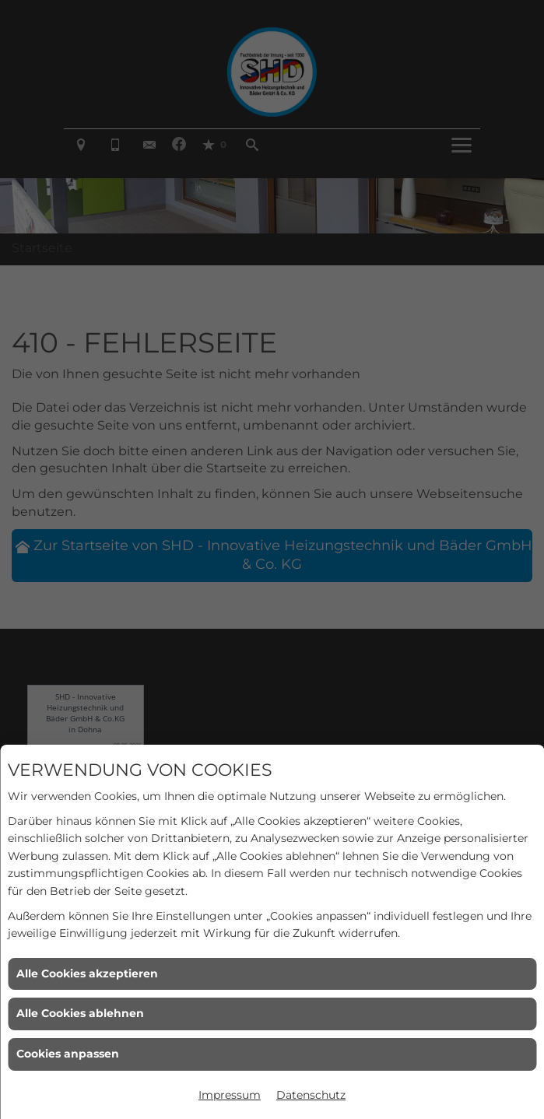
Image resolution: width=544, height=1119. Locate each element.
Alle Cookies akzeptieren (87, 973)
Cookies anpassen (67, 1054)
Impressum (229, 1095)
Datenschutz (311, 1095)
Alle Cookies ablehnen (80, 1013)
